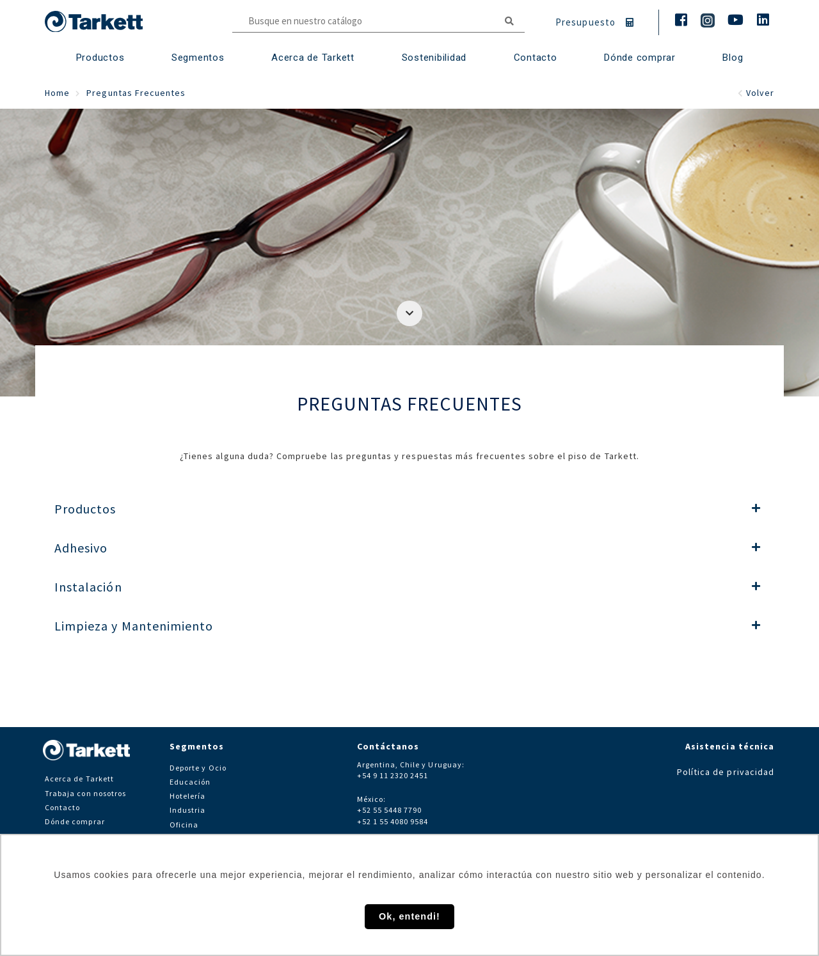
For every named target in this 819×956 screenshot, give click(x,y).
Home (57, 92)
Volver (756, 92)
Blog (732, 57)
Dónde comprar (640, 57)
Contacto (62, 807)
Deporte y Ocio (198, 767)
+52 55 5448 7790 (389, 810)
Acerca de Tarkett (312, 57)
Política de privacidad (725, 772)
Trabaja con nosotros (85, 793)
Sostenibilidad (434, 57)
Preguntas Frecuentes (136, 92)
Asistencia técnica (729, 746)
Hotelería (187, 796)
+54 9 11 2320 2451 (393, 775)
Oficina (184, 824)
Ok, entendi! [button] (409, 916)
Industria (187, 810)
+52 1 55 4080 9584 (393, 821)
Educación (190, 782)
